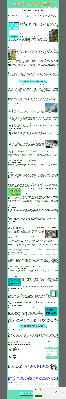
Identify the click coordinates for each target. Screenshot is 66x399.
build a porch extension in (16, 320)
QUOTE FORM (24, 301)
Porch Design (22, 380)
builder (29, 23)
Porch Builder (36, 377)
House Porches (42, 379)
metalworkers (42, 366)
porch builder (11, 47)
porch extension (37, 16)
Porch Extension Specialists (47, 378)
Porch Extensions (19, 377)
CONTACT (51, 7)
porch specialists (16, 89)
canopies (30, 97)
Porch (9, 84)
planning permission (25, 39)
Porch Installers (50, 377)
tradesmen (38, 365)
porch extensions (39, 90)
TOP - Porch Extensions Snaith (15, 382)
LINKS (45, 7)
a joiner (14, 368)
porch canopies (35, 298)
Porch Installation (25, 378)
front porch (27, 255)
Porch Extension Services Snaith (19, 344)
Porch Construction (35, 378)
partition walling (27, 368)
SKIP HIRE (10, 367)
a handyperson (31, 366)
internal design (23, 36)
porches (37, 284)
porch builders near (33, 311)
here (49, 341)
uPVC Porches (15, 380)
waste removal (33, 367)
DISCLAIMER (55, 7)
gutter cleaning (41, 368)
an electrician (45, 367)
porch (32, 56)
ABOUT (48, 7)
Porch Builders (33, 376)
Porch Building (18, 376)
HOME (42, 7)
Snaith (28, 84)
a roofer (14, 371)
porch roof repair (18, 209)
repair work (21, 214)
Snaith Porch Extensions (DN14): (15, 15)
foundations (21, 367)
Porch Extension (41, 376)
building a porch (24, 17)
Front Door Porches (50, 376)
